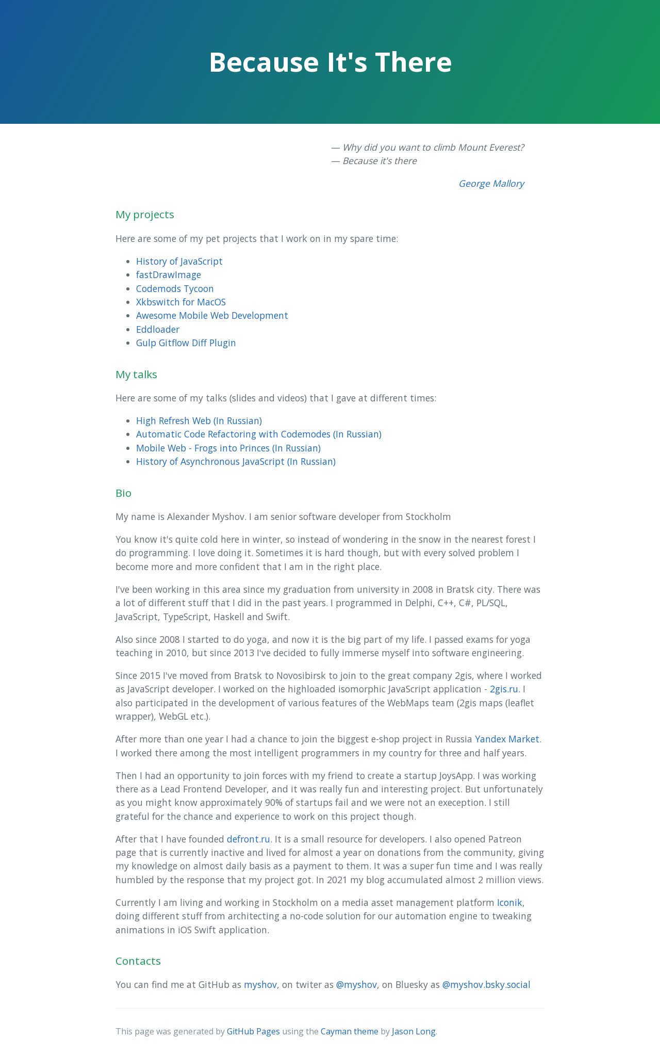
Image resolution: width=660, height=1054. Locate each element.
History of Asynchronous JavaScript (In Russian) (236, 461)
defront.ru (248, 839)
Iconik (509, 902)
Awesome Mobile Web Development (212, 315)
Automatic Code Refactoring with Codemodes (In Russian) (259, 434)
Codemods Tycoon (175, 288)
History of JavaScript (179, 261)
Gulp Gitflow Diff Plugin (186, 342)
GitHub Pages (253, 1031)
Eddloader (157, 329)
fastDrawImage (168, 274)
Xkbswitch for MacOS (181, 302)
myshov (260, 984)
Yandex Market (507, 739)
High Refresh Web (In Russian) (199, 420)
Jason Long (414, 1031)
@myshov (356, 984)
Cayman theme (349, 1031)
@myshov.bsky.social (486, 984)
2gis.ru (504, 689)
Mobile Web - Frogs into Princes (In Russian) (228, 448)
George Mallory (491, 183)
